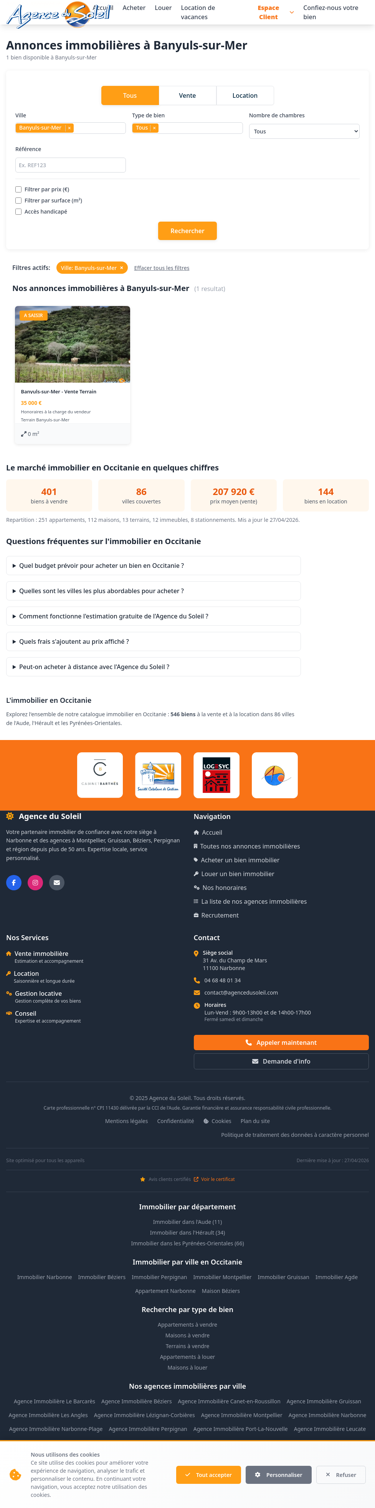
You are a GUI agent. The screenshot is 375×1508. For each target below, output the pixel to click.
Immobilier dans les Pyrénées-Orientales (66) (187, 1243)
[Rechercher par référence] (70, 165)
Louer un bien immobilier (234, 874)
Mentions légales (126, 1121)
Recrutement (216, 915)
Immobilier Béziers (102, 1277)
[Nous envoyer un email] (56, 882)
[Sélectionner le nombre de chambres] (304, 131)
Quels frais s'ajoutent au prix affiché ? (74, 641)
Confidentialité (175, 1121)
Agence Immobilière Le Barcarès (54, 1401)
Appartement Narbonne (165, 1290)
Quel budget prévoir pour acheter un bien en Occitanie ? (101, 565)
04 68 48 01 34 (223, 980)
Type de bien (187, 125)
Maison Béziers (221, 1290)
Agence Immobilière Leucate (330, 1428)
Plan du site (255, 1121)
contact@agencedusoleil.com (241, 992)
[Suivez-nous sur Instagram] (35, 882)
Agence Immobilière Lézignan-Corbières (144, 1415)
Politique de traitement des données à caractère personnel (295, 1134)
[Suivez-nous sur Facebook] (13, 882)
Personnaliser (278, 1474)
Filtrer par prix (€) (42, 189)
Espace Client (276, 12)
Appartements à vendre (187, 1324)
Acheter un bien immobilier (237, 860)
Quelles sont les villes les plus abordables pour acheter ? (101, 591)
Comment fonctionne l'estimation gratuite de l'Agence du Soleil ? (113, 616)
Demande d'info (281, 1061)
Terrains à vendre (188, 1346)
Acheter (134, 7)
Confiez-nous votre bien (330, 12)
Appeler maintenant (281, 1042)
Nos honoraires (220, 887)
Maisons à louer (187, 1367)
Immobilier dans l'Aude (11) (187, 1221)
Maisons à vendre (187, 1335)
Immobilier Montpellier (222, 1277)
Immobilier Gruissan (283, 1277)
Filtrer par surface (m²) (48, 200)
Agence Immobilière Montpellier (241, 1415)
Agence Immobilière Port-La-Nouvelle (240, 1428)
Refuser (341, 1474)
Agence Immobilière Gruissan (324, 1401)
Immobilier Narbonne (44, 1277)
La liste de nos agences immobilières (250, 901)
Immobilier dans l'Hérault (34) (187, 1232)
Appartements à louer (187, 1356)
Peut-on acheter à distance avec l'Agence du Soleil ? (94, 667)
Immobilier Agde (337, 1277)
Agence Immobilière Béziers (136, 1401)
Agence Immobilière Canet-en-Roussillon (229, 1401)
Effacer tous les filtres (161, 267)
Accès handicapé (41, 211)
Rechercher (187, 231)
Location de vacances (198, 12)
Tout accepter (208, 1474)
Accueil (208, 832)
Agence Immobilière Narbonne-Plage (56, 1428)
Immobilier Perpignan (159, 1277)
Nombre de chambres (304, 125)
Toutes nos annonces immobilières (247, 846)
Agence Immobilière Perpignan (148, 1428)
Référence (70, 159)
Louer (163, 7)
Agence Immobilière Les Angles (48, 1415)
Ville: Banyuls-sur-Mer (92, 267)
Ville (70, 125)
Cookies (217, 1121)
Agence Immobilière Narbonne (328, 1415)
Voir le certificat (214, 1179)
